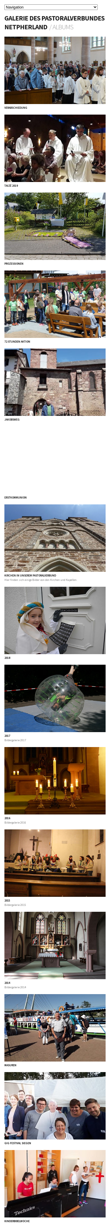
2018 (7, 658)
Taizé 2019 (11, 186)
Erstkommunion (15, 497)
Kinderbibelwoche (17, 1221)
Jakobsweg (12, 419)
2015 (7, 900)
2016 (7, 818)
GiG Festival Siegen (17, 1143)
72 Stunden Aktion (17, 341)
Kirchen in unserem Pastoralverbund (30, 575)
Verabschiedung (15, 108)
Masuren (10, 1065)
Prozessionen (13, 264)
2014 (7, 983)
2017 (7, 736)
